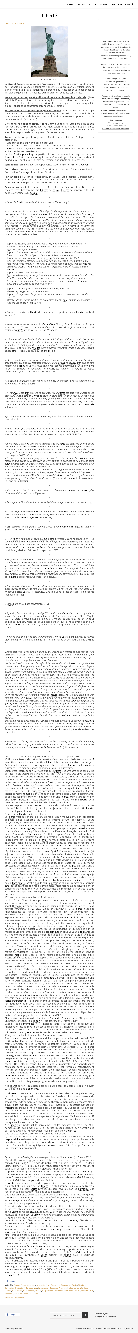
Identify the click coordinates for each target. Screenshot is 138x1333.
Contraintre (55, 1285)
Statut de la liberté (30, 1293)
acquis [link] (61, 362)
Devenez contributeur (78, 4)
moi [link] (29, 246)
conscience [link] (11, 1061)
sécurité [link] (48, 568)
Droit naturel (20, 1288)
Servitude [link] (50, 172)
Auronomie (40, 1285)
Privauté (84, 1291)
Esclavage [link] (24, 172)
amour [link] (21, 266)
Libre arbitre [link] (12, 182)
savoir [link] (55, 1142)
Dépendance (66, 1285)
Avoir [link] (24, 187)
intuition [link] (30, 995)
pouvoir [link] (26, 154)
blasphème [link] (32, 1088)
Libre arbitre (17, 1291)
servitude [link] (37, 395)
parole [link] (56, 190)
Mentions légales (101, 1313)
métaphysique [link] (30, 517)
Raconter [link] (73, 765)
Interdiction (84, 1288)
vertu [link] (91, 683)
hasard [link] (81, 828)
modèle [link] (58, 1018)
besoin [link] (19, 342)
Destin (74, 1285)
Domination (9, 1288)
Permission (68, 1291)
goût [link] (38, 586)
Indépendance (73, 1288)
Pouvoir (77, 1291)
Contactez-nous (121, 4)
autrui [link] (10, 157)
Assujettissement (28, 1285)
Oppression (58, 1291)
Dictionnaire (101, 4)
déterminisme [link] (34, 834)
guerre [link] (77, 360)
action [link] (9, 129)
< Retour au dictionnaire (14, 23)
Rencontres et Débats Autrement (115, 128)
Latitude (8, 1291)
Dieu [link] (80, 281)
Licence (38, 1291)
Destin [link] (89, 169)
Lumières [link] (83, 1188)
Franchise (62, 1288)
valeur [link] (30, 1226)
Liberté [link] (44, 190)
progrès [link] (17, 624)
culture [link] (9, 1032)
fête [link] (58, 845)
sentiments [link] (27, 1023)
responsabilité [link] (40, 747)
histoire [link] (46, 350)
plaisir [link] (88, 469)
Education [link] (11, 1075)
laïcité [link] (46, 937)
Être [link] (10, 603)
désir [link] (33, 266)
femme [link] (22, 825)
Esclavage (54, 1288)
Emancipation (43, 1288)
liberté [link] (55, 79)
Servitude (18, 1293)
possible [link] (34, 1211)
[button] (12, 1281)
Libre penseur (28, 1291)
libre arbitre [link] (46, 547)
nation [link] (34, 157)
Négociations (47, 1291)
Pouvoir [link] (10, 148)
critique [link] (84, 854)
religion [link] (66, 715)
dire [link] (50, 222)
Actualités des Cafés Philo (116, 126)
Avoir (48, 1285)
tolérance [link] (85, 931)
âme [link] (65, 299)
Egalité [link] (30, 828)
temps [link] (26, 793)
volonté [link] (57, 129)
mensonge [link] (14, 1200)
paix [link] (86, 700)
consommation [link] (54, 931)
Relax (91, 1291)
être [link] (51, 288)
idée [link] (32, 514)
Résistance (9, 1293)
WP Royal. (19, 1329)
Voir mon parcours (115, 123)
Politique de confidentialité (105, 1316)
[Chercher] (85, 1315)
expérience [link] (20, 1000)
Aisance (17, 1285)
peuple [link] (33, 192)
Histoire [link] (18, 808)
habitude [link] (58, 980)
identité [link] (72, 1130)
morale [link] (14, 576)
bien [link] (79, 362)
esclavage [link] (10, 220)
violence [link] (14, 782)
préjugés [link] (30, 1032)
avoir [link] (7, 463)
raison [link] (34, 132)
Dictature (82, 1285)
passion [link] (48, 258)
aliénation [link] (63, 986)
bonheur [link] (9, 657)
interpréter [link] (57, 1177)
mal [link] (22, 547)
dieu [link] (89, 214)
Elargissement (31, 1288)
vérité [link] (8, 1000)
